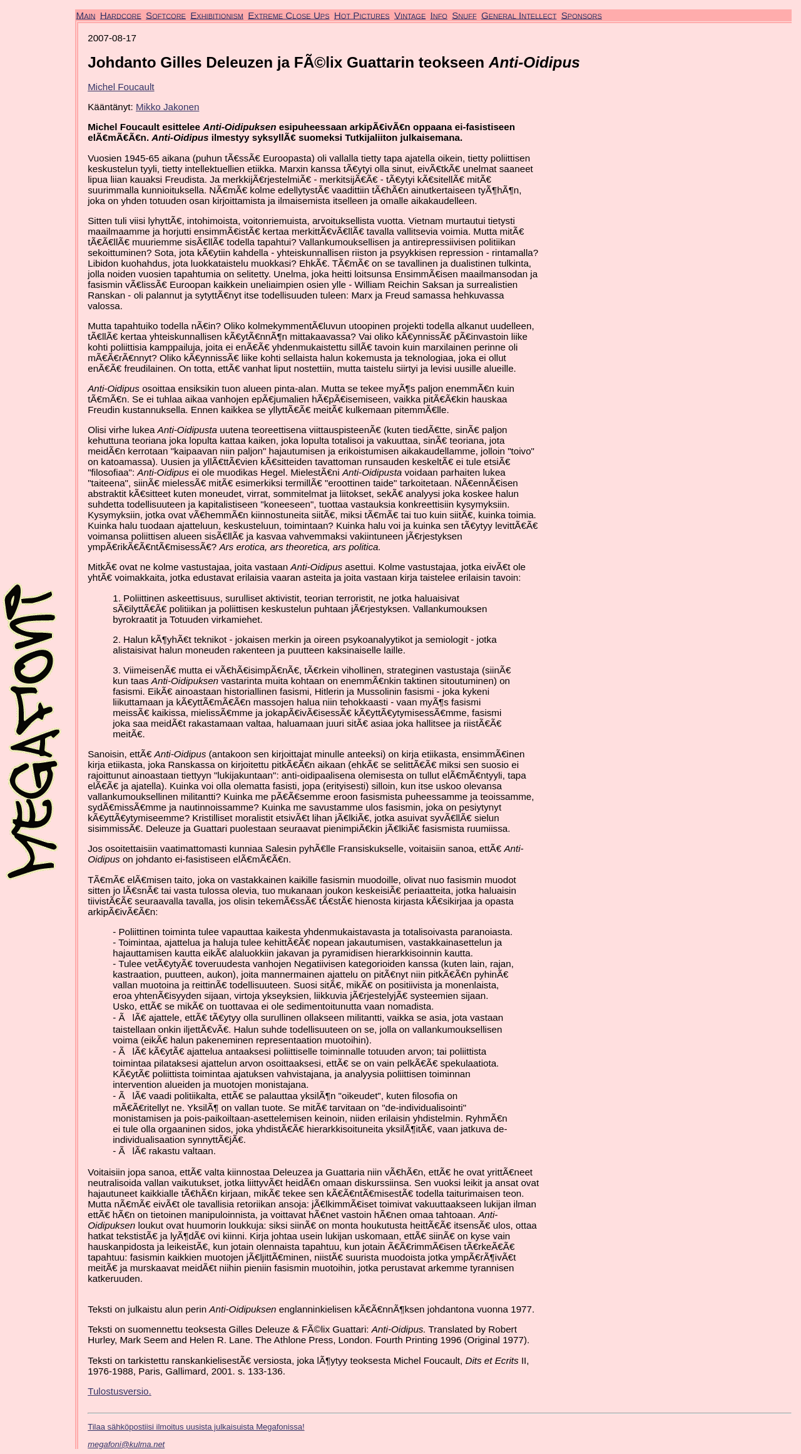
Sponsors (581, 14)
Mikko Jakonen (167, 106)
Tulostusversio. (119, 1391)
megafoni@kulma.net (126, 1444)
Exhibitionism (216, 14)
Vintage (410, 14)
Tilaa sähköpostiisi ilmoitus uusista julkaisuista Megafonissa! (196, 1426)
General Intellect (519, 14)
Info (438, 14)
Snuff (464, 14)
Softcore (166, 14)
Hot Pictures (362, 14)
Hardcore (120, 14)
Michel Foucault (121, 86)
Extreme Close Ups (288, 14)
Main (86, 14)
